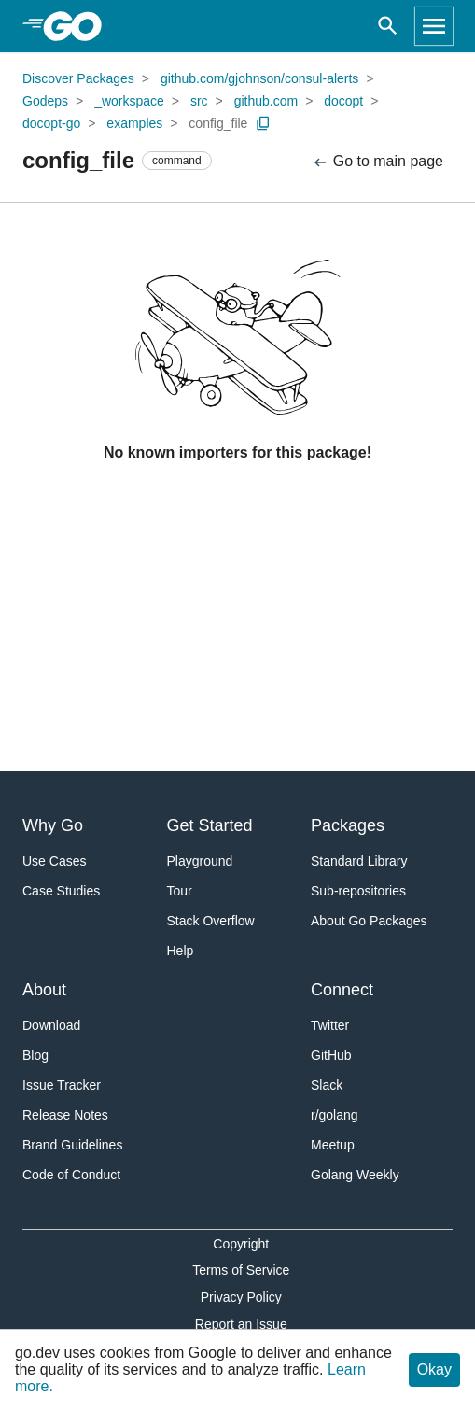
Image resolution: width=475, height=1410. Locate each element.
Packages (347, 825)
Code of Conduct (71, 1174)
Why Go (52, 825)
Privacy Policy (241, 1297)
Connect (342, 989)
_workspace (129, 100)
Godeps (45, 100)
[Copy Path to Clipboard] (263, 123)
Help (180, 950)
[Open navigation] (434, 26)
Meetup (333, 1144)
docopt (343, 100)
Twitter (330, 1025)
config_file (218, 123)
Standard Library (359, 860)
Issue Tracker (61, 1085)
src (199, 100)
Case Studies (61, 890)
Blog (35, 1055)
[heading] (78, 26)
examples (134, 123)
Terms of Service (240, 1269)
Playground (200, 860)
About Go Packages (369, 920)
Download (51, 1025)
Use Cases (54, 860)
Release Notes (65, 1114)
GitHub (331, 1055)
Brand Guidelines (72, 1144)
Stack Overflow (211, 920)
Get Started (210, 825)
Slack (326, 1085)
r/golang (334, 1114)
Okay (434, 1369)
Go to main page (377, 162)
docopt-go (51, 123)
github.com (266, 100)
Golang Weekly (355, 1174)
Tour (179, 890)
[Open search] (387, 26)
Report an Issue (241, 1324)
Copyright (241, 1243)
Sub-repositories (358, 890)
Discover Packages (78, 78)
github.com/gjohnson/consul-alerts (259, 78)
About (44, 989)
